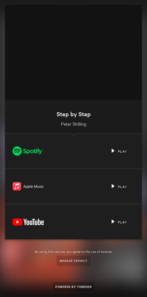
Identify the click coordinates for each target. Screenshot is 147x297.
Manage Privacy (74, 260)
